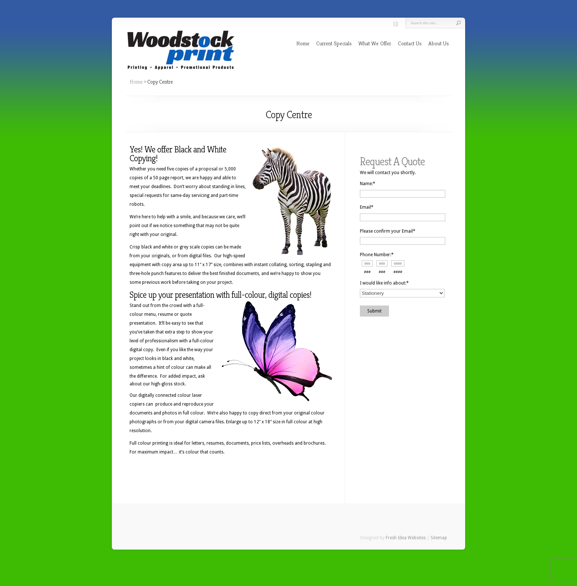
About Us (438, 43)
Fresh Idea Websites (406, 537)
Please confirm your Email (387, 231)
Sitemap (439, 537)
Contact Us (410, 43)
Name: (367, 183)
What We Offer (374, 43)
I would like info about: (384, 283)
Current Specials (334, 43)
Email (367, 207)
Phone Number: (377, 254)
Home (302, 43)
